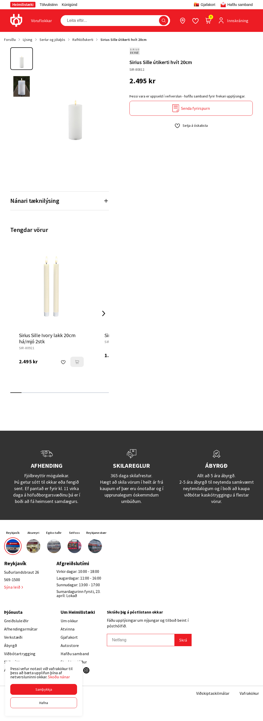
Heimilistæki (22, 5)
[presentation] (41, 20)
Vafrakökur (249, 693)
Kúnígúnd (69, 5)
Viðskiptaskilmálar (212, 693)
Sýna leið (13, 587)
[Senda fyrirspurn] (191, 108)
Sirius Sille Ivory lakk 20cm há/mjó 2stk (47, 338)
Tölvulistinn (49, 5)
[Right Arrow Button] (104, 313)
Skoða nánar (59, 676)
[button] (43, 689)
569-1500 (12, 580)
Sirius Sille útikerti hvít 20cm (123, 39)
